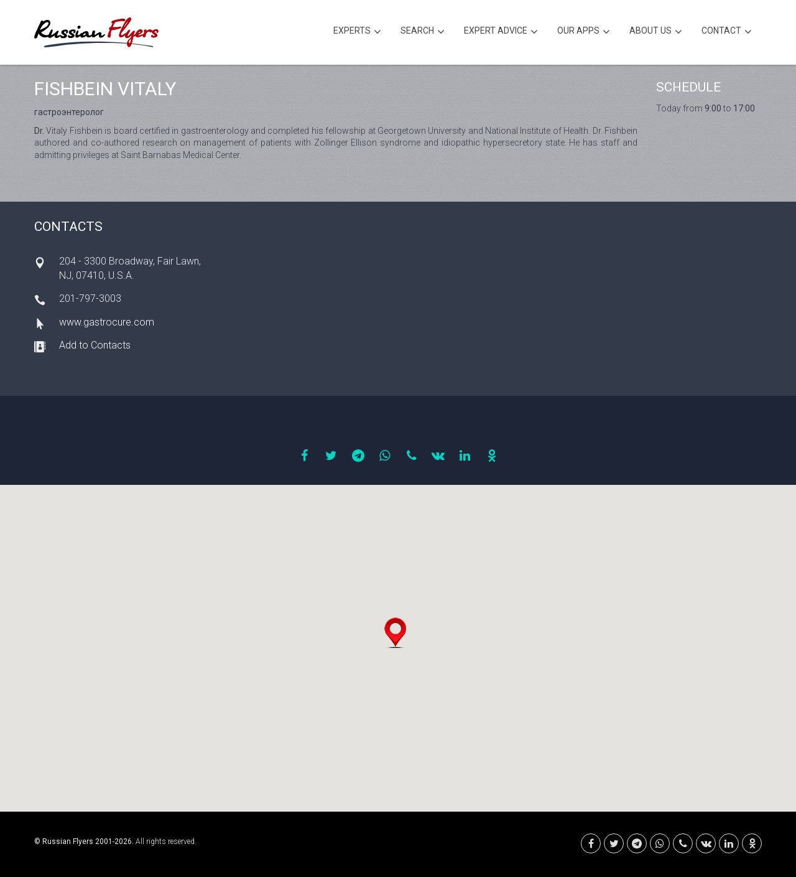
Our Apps (583, 32)
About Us (655, 32)
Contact (726, 32)
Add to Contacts (95, 345)
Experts (357, 32)
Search (422, 32)
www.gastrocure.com (106, 322)
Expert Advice (501, 32)
